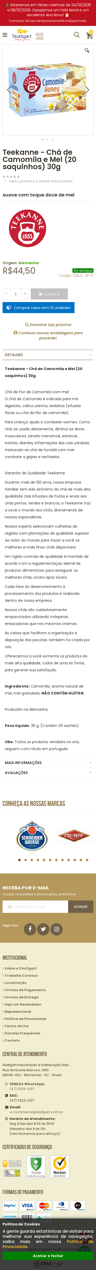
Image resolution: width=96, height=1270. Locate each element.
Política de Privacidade (25, 1018)
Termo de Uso (17, 1026)
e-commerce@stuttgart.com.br (36, 1112)
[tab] (48, 355)
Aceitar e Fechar (48, 1255)
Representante (18, 1011)
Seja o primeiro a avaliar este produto (41, 181)
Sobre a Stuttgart (21, 968)
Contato (12, 1040)
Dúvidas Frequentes (22, 1033)
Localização (16, 982)
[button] (87, 54)
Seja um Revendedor (23, 1004)
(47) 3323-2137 (27, 1087)
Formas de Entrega (22, 997)
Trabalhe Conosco (21, 975)
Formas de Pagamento (25, 990)
